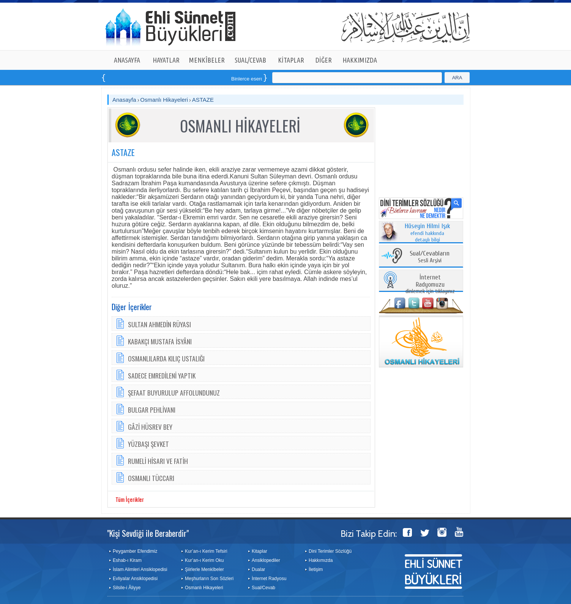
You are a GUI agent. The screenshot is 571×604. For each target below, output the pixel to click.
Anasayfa (124, 99)
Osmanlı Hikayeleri (164, 99)
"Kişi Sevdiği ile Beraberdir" (148, 533)
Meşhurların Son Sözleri (209, 578)
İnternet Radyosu (269, 578)
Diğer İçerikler (132, 306)
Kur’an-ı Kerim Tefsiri (206, 551)
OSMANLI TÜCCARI (151, 478)
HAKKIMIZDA (359, 60)
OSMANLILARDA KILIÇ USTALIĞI (166, 358)
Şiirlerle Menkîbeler (204, 569)
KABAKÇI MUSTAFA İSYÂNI (160, 341)
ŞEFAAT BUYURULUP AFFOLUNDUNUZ (174, 392)
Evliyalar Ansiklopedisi (135, 578)
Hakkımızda (321, 560)
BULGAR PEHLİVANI (151, 410)
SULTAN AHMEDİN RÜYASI (159, 324)
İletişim (316, 569)
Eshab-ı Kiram (127, 560)
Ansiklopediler (266, 560)
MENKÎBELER (207, 60)
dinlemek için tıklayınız (430, 284)
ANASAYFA (127, 60)
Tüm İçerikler (129, 499)
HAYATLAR (166, 60)
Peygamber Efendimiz (135, 551)
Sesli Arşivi (430, 257)
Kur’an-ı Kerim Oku (204, 560)
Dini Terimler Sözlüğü (330, 551)
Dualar (258, 569)
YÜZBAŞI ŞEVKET (148, 444)
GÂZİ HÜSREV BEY (150, 427)
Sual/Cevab (263, 587)
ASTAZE (203, 99)
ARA (457, 77)
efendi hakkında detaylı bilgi (427, 233)
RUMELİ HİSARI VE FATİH (158, 461)
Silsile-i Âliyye (126, 587)
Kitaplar (259, 551)
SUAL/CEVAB (250, 60)
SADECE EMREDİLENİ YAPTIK (162, 375)
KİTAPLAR (291, 60)
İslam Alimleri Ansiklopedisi (140, 569)
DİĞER (323, 60)
